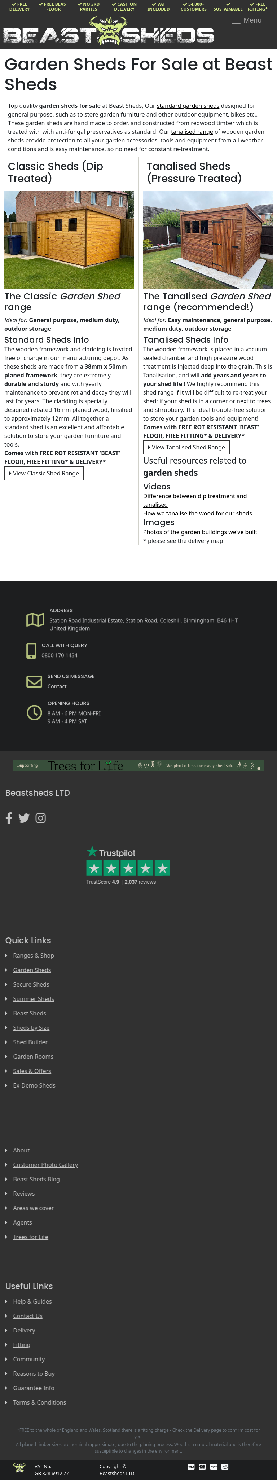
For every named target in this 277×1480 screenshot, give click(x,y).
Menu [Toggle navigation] (246, 21)
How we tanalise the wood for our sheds (197, 513)
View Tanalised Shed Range (186, 447)
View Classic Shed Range (44, 473)
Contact (66, 683)
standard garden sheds (188, 106)
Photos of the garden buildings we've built (200, 532)
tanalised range (192, 132)
